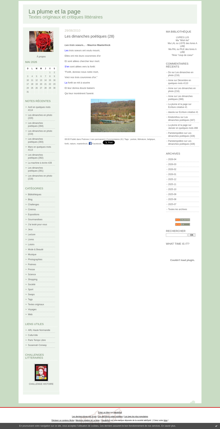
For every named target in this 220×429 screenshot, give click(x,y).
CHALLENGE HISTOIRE (41, 384)
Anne (170, 80)
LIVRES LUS (182, 37)
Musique (32, 254)
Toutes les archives (177, 209)
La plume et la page (55, 11)
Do (169, 72)
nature (73, 144)
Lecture (31, 234)
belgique (151, 139)
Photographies (35, 259)
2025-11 (172, 184)
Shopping (32, 279)
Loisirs (31, 244)
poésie (133, 139)
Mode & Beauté (35, 249)
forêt (67, 144)
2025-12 (172, 179)
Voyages (32, 309)
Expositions (33, 214)
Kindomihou (174, 117)
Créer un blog (104, 412)
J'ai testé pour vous (37, 224)
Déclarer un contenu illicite (62, 420)
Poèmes (32, 264)
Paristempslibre (176, 133)
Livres (31, 239)
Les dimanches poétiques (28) (89, 36)
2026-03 (172, 164)
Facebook (95, 144)
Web (30, 314)
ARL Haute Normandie (39, 330)
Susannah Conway (37, 345)
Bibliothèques (34, 194)
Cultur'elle (33, 335)
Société (31, 284)
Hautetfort (118, 412)
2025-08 (172, 199)
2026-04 (172, 159)
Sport (30, 289)
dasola (171, 112)
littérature (142, 139)
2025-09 (172, 194)
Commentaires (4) (114, 139)
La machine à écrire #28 (40, 163)
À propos (41, 56)
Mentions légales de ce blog (88, 420)
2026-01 (172, 174)
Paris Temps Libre (37, 340)
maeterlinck (82, 144)
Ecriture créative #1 (177, 107)
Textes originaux (36, 304)
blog (165, 420)
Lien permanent (98, 139)
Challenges (33, 204)
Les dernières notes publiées (110, 416)
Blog (30, 199)
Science (32, 274)
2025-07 (172, 204)
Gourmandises (35, 219)
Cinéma (32, 209)
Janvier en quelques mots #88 (183, 128)
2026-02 (172, 169)
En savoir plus (168, 426)
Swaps (31, 294)
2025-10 (172, 189)
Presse (31, 269)
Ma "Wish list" (182, 40)
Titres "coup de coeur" (182, 55)
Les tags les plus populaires (136, 416)
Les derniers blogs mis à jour (84, 416)
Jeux (30, 229)
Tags (30, 299)
